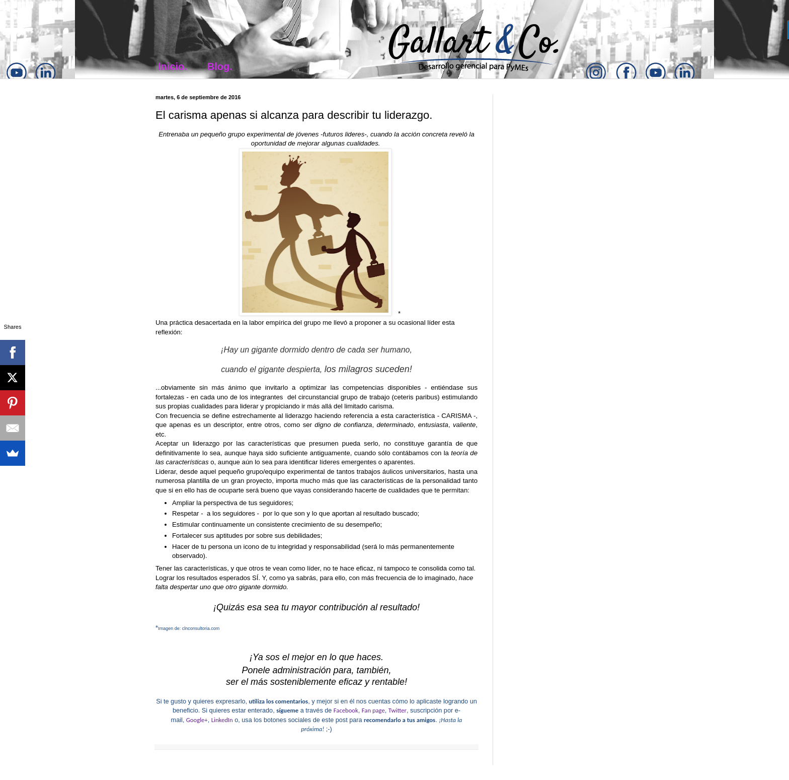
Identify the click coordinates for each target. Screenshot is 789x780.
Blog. (219, 66)
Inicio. (172, 66)
